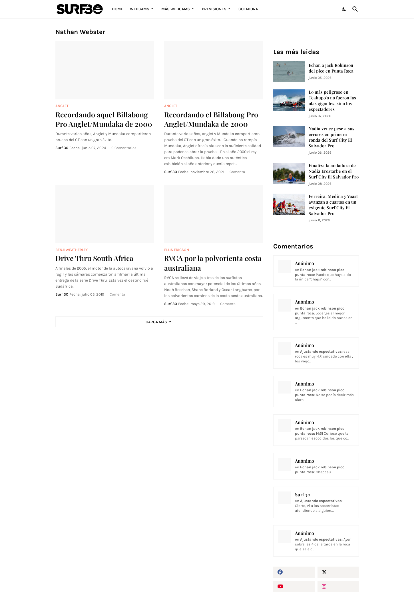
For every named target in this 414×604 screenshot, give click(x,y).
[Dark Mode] (344, 9)
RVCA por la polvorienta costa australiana (213, 262)
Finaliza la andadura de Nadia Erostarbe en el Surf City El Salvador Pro (334, 171)
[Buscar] (354, 9)
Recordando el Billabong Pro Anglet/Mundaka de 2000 (211, 119)
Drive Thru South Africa (94, 258)
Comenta (237, 172)
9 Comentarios (123, 148)
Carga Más (156, 322)
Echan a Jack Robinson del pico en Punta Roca (331, 68)
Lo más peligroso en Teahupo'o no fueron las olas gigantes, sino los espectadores (332, 100)
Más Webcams (175, 9)
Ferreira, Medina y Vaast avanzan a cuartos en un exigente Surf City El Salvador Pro (333, 205)
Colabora (248, 9)
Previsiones (214, 9)
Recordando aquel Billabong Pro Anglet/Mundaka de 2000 (103, 119)
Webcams (139, 9)
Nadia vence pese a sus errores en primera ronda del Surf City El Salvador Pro (331, 137)
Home (117, 9)
